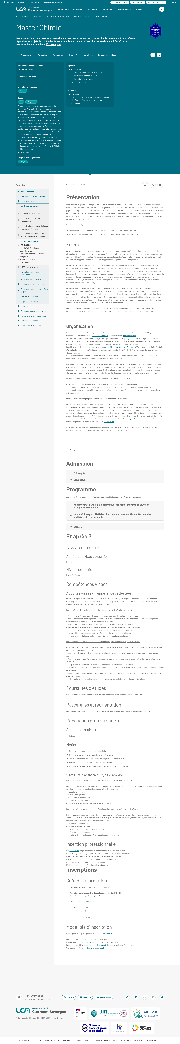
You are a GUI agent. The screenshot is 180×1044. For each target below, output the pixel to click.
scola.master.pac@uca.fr (95, 948)
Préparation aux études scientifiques (29, 261)
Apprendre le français (29, 302)
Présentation (26, 55)
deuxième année (129, 336)
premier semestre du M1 (78, 333)
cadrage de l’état (131, 419)
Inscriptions (88, 55)
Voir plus (76, 450)
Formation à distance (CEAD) (32, 284)
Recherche (108, 9)
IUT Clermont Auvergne (30, 267)
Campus (139, 9)
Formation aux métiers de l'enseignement (31, 273)
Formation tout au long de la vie (33, 311)
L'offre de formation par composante (58, 17)
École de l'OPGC (26, 251)
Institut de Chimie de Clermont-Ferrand (117, 347)
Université (63, 9)
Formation (78, 9)
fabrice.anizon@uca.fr (87, 942)
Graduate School (27, 306)
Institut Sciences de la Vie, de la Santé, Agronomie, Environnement (34, 235)
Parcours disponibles (108, 55)
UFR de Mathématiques (29, 248)
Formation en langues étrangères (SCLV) (34, 290)
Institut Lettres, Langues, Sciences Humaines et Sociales (34, 227)
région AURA (109, 422)
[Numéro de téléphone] (33, 998)
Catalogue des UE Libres (30, 297)
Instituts (35, 2)
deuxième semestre (100, 336)
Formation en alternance (31, 280)
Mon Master (107, 934)
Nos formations (38, 17)
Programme (57, 55)
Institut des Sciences (80, 17)
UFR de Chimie (94, 17)
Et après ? (72, 55)
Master (104, 17)
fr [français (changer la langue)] (173, 2)
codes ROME (74, 851)
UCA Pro (69, 998)
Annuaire (85, 998)
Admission (93, 9)
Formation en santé (29, 201)
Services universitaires (53, 2)
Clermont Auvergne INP (30, 214)
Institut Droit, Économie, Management (30, 220)
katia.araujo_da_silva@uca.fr (89, 896)
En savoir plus (53, 44)
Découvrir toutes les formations (33, 197)
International (124, 9)
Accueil (18, 17)
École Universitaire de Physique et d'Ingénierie (33, 255)
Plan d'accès (104, 998)
